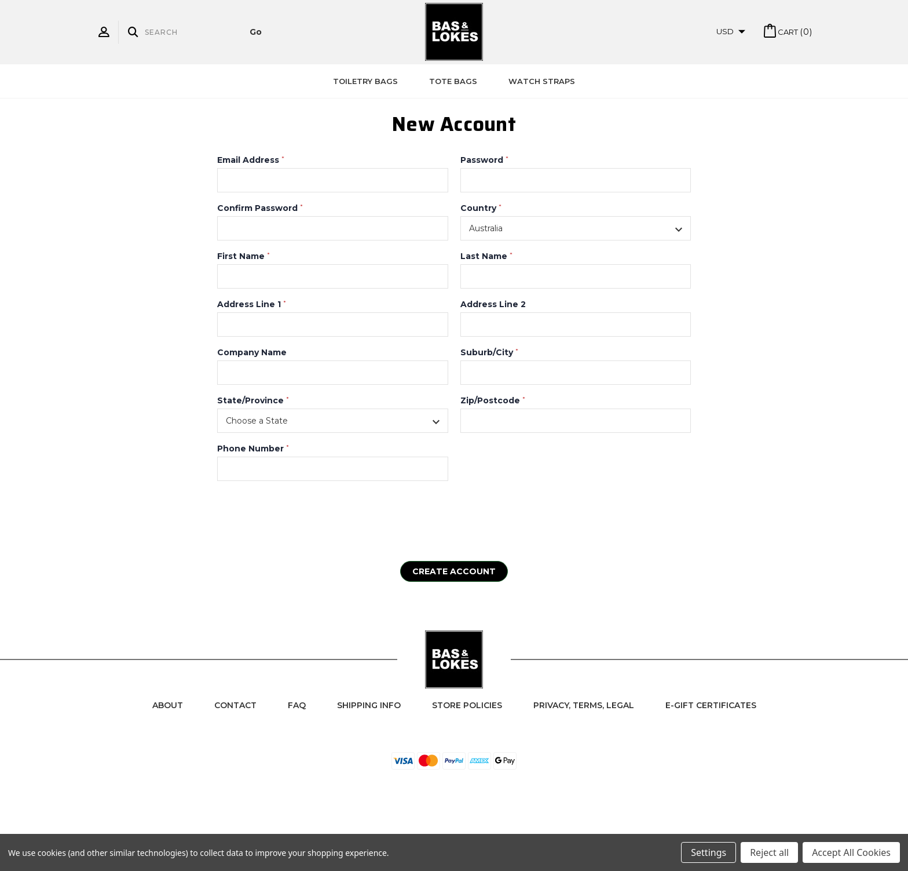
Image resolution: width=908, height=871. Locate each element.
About (167, 705)
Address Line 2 (493, 304)
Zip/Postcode (492, 400)
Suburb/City (489, 352)
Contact (235, 705)
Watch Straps (541, 81)
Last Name (486, 256)
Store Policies (467, 705)
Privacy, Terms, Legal (583, 705)
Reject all (769, 852)
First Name (243, 256)
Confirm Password (260, 208)
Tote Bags (453, 81)
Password (484, 160)
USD (730, 31)
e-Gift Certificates (710, 705)
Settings (708, 852)
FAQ (297, 705)
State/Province (253, 400)
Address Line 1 (251, 304)
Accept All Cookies (851, 852)
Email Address (250, 160)
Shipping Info (369, 705)
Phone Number (253, 448)
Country (480, 208)
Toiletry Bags (365, 81)
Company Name (252, 352)
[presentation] (305, 515)
